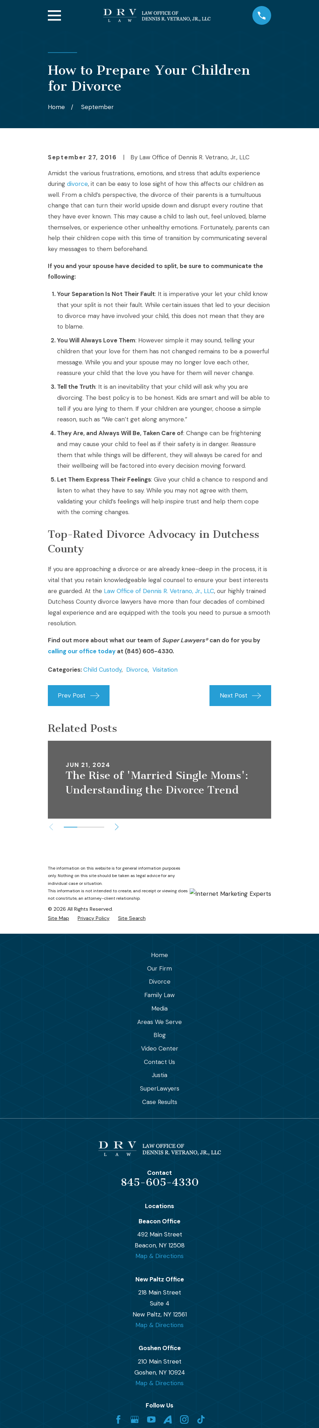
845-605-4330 (160, 1182)
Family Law (159, 995)
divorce (77, 184)
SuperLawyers (159, 1088)
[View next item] (116, 827)
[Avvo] (167, 1419)
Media (159, 1008)
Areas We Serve (159, 1022)
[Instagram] (184, 1419)
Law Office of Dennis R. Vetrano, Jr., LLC (159, 591)
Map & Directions (159, 1256)
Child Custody (102, 669)
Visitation (165, 669)
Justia (159, 1075)
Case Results (159, 1102)
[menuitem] (58, 918)
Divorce (137, 669)
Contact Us (159, 1062)
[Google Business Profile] (134, 1419)
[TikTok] (201, 1419)
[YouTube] (151, 1419)
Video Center (159, 1048)
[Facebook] (118, 1419)
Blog (159, 1035)
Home (159, 955)
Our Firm (159, 968)
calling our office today (82, 651)
